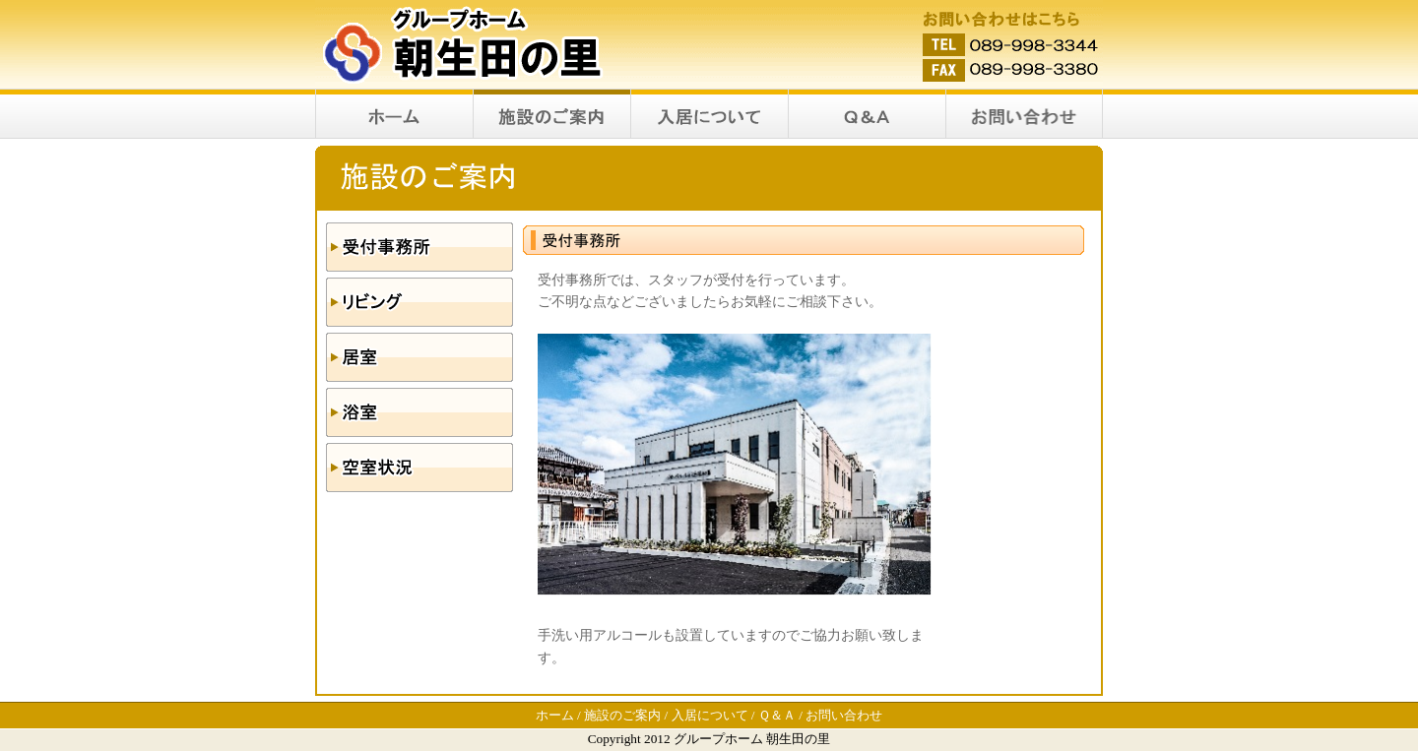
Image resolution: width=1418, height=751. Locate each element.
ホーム (555, 715)
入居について (710, 715)
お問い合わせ (844, 715)
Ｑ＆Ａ (777, 715)
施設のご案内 (622, 715)
